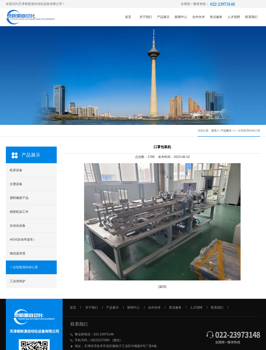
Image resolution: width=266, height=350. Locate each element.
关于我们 (145, 17)
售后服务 (216, 17)
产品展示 (163, 17)
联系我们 (251, 17)
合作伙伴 (198, 17)
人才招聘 (233, 17)
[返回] (162, 286)
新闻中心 (181, 17)
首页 (128, 17)
